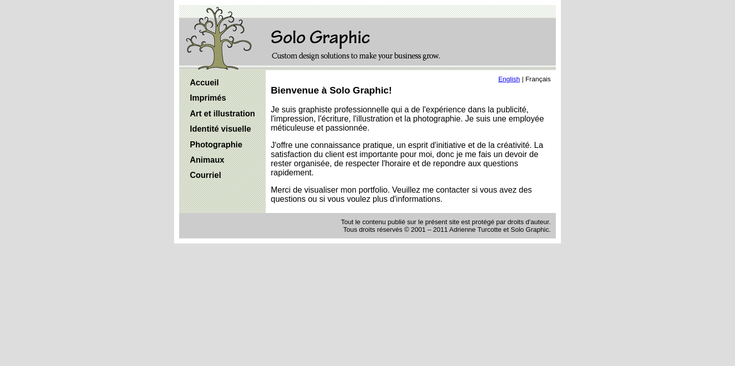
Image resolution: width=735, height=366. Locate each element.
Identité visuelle (220, 129)
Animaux (207, 160)
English (509, 79)
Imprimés (208, 98)
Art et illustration (222, 113)
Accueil (204, 82)
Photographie (216, 144)
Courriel (205, 175)
